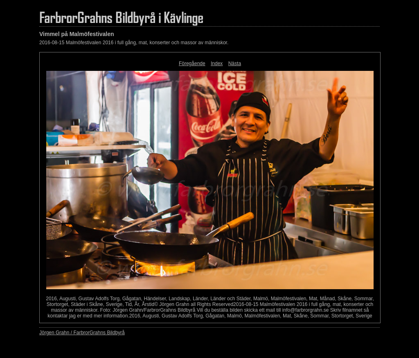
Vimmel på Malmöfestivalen (76, 34)
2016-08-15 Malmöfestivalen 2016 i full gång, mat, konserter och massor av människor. (133, 42)
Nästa (234, 63)
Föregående (192, 63)
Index (217, 63)
